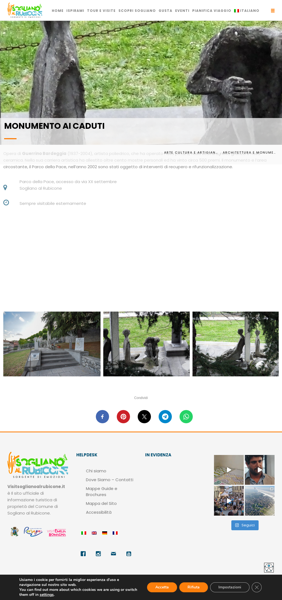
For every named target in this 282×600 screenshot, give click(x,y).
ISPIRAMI (75, 10)
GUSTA (165, 10)
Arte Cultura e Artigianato (191, 152)
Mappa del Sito (101, 503)
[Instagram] (99, 554)
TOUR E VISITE (101, 10)
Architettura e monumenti (250, 152)
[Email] (114, 554)
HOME (58, 10)
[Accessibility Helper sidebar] (269, 567)
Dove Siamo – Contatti (109, 480)
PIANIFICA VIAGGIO (211, 10)
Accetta (162, 587)
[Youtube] (129, 554)
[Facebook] (83, 554)
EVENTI (182, 10)
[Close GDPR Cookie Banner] (257, 587)
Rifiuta (194, 587)
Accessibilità (99, 512)
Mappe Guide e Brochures (101, 491)
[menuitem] (246, 11)
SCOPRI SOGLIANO (137, 10)
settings (47, 594)
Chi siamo (96, 471)
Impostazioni (229, 587)
